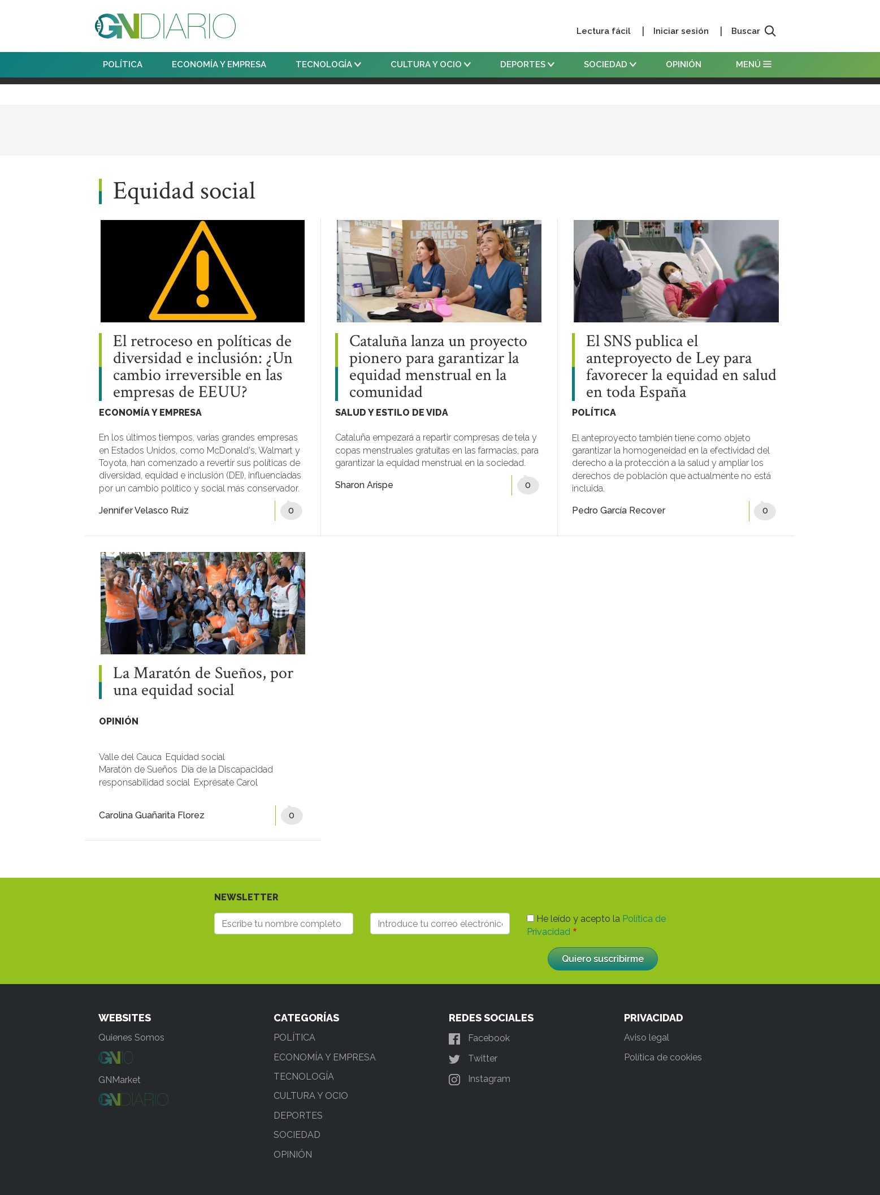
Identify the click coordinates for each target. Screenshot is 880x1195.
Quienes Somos (131, 1037)
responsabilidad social (144, 782)
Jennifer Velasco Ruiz (144, 510)
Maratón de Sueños (138, 769)
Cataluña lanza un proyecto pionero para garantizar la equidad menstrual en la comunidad (438, 367)
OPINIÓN (683, 64)
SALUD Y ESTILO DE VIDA (391, 412)
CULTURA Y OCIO (431, 64)
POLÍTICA (122, 64)
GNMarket (119, 1080)
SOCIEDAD (610, 64)
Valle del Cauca (130, 757)
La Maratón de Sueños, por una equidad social (203, 682)
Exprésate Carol (226, 782)
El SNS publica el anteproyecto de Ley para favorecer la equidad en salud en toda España (681, 367)
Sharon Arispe (364, 485)
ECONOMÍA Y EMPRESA (219, 64)
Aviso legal (646, 1037)
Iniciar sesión (681, 31)
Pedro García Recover (618, 510)
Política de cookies (663, 1057)
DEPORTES (527, 64)
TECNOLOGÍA (328, 64)
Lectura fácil (603, 31)
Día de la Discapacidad (227, 769)
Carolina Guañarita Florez (152, 815)
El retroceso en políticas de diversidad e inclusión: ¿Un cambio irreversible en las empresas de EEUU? (203, 367)
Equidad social (195, 757)
